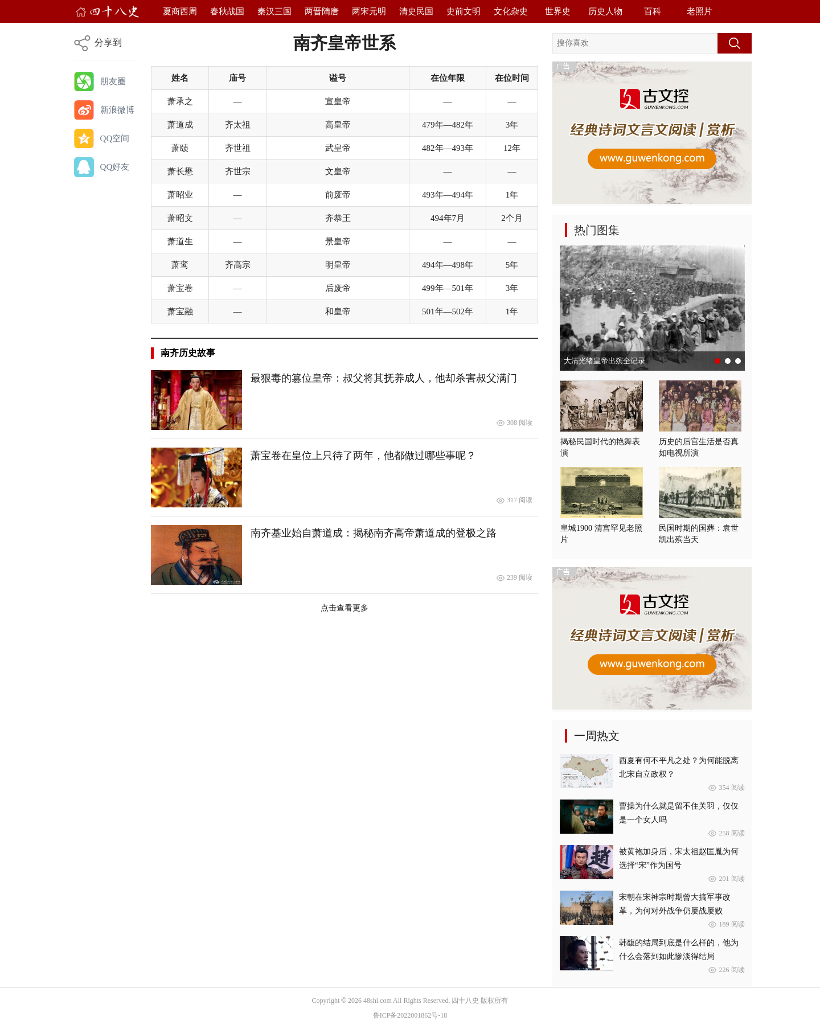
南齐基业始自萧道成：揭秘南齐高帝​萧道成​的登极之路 (374, 533)
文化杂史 (511, 11)
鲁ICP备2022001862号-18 (410, 1015)
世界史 (558, 11)
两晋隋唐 (322, 11)
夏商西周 (180, 11)
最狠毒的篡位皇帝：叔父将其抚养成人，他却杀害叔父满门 (384, 378)
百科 (652, 11)
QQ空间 (115, 138)
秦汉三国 (274, 11)
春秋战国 (227, 11)
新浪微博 (117, 109)
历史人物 (605, 11)
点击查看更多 (344, 608)
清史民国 (416, 11)
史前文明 (463, 11)
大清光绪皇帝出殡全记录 (604, 360)
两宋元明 (369, 11)
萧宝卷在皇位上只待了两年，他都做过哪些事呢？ (363, 455)
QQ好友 (115, 166)
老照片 (699, 11)
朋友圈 (113, 81)
